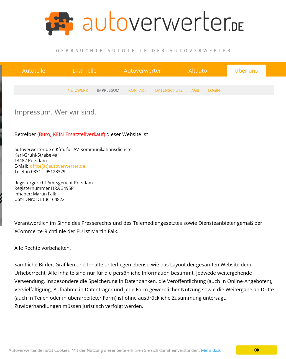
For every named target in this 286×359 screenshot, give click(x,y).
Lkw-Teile (84, 70)
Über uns (246, 70)
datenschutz (169, 90)
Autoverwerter (142, 70)
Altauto (197, 70)
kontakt (137, 90)
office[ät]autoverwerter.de (57, 166)
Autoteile (33, 70)
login (214, 90)
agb (195, 90)
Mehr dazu (211, 350)
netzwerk (78, 90)
